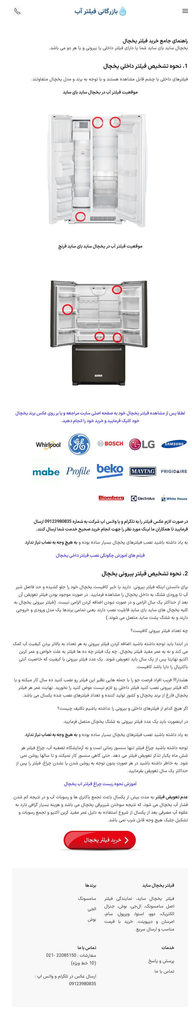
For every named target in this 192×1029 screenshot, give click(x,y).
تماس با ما (160, 971)
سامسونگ (83, 898)
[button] (181, 11)
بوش (88, 919)
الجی (88, 909)
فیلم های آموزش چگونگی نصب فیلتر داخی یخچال (96, 555)
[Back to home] (96, 11)
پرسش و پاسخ (157, 961)
